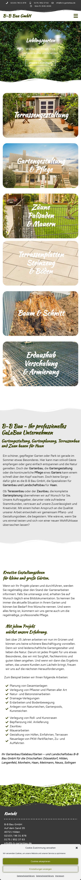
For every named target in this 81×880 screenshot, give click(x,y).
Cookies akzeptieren (40, 861)
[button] (76, 847)
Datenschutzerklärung (26, 876)
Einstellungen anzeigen (40, 869)
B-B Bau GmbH (17, 16)
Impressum (59, 876)
